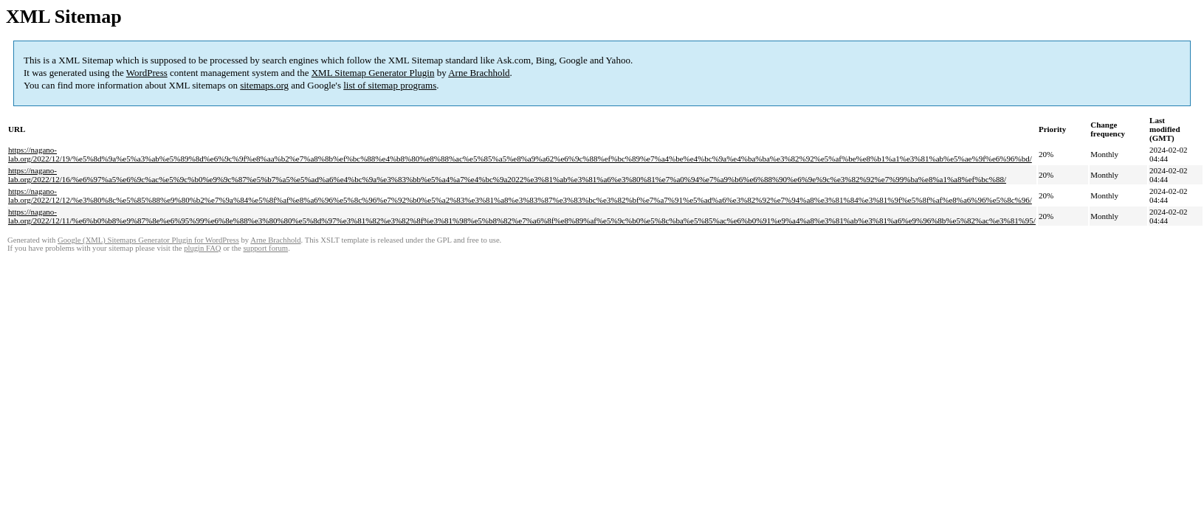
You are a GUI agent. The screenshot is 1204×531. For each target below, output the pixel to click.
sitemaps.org (264, 85)
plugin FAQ (202, 248)
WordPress (147, 72)
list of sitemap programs (389, 85)
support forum (265, 248)
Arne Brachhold (478, 72)
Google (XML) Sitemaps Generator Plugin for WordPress (148, 240)
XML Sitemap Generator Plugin (373, 72)
